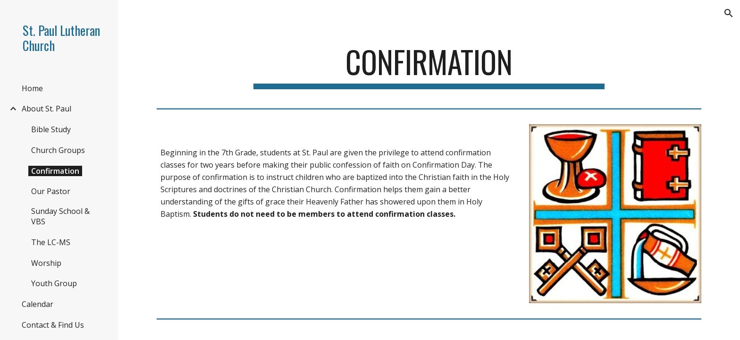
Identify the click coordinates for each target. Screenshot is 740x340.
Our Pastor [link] (50, 191)
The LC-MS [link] (50, 242)
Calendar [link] (37, 304)
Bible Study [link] (51, 129)
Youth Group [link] (54, 283)
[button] (728, 13)
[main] (429, 66)
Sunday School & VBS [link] (60, 216)
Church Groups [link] (58, 150)
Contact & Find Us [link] (53, 325)
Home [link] (32, 88)
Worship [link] (46, 263)
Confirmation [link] (55, 171)
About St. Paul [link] (46, 108)
